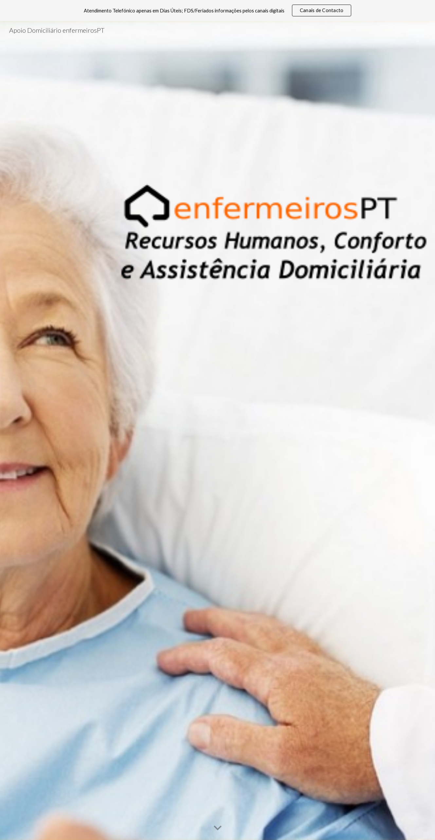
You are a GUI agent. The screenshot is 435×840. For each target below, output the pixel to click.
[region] (217, 10)
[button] (218, 828)
